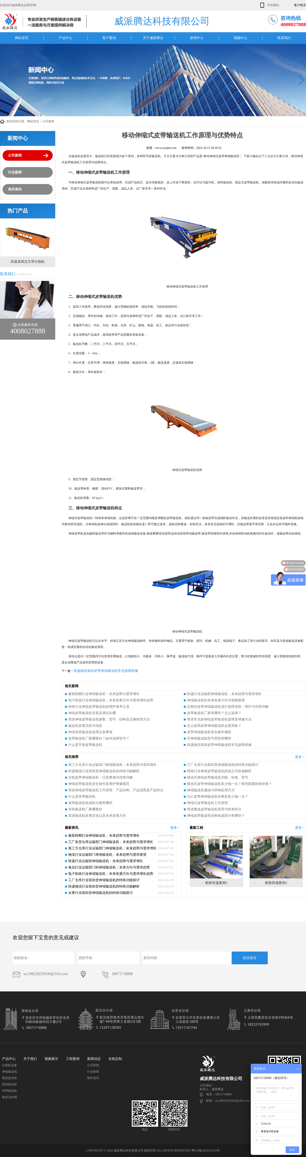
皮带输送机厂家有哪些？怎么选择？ (214, 713)
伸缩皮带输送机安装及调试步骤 (92, 713)
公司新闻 (48, 121)
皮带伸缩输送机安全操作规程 (209, 732)
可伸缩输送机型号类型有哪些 (209, 738)
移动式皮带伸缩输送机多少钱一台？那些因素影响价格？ (229, 784)
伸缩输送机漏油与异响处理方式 (211, 790)
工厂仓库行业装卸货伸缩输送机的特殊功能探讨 (222, 764)
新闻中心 (197, 38)
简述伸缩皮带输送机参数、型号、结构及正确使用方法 (109, 719)
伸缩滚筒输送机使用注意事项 (90, 732)
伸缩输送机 (9, 1071)
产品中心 (65, 38)
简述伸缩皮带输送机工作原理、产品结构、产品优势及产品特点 (115, 790)
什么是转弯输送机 (81, 796)
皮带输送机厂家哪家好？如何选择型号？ (98, 738)
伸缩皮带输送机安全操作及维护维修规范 (98, 784)
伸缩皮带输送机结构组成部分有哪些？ (216, 815)
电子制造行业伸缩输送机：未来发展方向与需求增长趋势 (110, 700)
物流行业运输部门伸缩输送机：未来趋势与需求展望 (107, 854)
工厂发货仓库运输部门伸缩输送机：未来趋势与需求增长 (110, 842)
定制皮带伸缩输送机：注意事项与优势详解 (100, 777)
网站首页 (21, 38)
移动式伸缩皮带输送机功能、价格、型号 (217, 777)
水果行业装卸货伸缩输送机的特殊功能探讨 (100, 893)
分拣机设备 (9, 1065)
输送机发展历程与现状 (85, 725)
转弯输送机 (9, 1090)
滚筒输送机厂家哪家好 (85, 809)
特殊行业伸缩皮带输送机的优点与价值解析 (219, 771)
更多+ (299, 757)
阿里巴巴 (174, 1129)
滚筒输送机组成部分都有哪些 (90, 803)
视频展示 (51, 1059)
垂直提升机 (9, 1078)
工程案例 (72, 1059)
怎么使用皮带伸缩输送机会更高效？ (214, 725)
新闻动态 (94, 1059)
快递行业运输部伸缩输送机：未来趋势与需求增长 (224, 694)
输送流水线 (9, 1097)
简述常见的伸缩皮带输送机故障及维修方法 (219, 719)
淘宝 (145, 1129)
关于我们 (30, 1059)
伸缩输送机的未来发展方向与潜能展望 (216, 700)
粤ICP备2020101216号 (205, 1150)
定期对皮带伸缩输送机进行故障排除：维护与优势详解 (228, 706)
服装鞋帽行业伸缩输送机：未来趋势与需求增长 (104, 694)
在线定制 (115, 1059)
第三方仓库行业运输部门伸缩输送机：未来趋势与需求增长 (112, 764)
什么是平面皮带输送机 (85, 745)
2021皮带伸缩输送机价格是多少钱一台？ (217, 796)
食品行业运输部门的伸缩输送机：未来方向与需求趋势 (109, 867)
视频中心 (240, 38)
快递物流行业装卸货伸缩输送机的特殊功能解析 (104, 771)
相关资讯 (15, 189)
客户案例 (109, 38)
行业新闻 (15, 172)
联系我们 (284, 38)
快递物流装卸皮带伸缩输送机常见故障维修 (106, 671)
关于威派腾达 (153, 38)
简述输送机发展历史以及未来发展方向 (97, 815)
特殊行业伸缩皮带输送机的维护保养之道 (98, 706)
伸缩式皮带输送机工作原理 (207, 803)
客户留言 (300, 5)
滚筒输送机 (9, 1084)
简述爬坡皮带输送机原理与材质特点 (214, 809)
